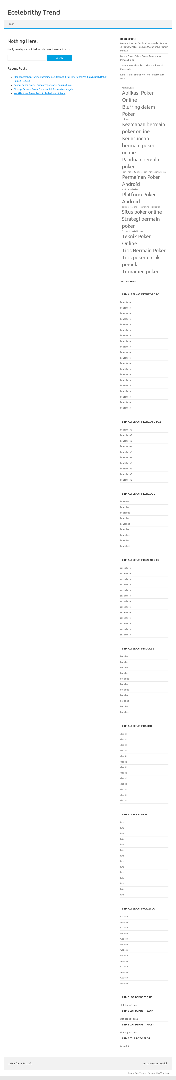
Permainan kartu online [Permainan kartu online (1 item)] (132, 172)
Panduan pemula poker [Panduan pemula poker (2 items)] (140, 163)
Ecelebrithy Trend (34, 12)
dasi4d (123, 734)
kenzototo (125, 302)
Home (11, 24)
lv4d (122, 822)
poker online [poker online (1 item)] (144, 207)
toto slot (124, 1046)
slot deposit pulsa (129, 1032)
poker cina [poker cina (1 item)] (132, 207)
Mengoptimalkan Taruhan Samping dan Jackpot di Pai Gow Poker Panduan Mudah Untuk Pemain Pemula (144, 47)
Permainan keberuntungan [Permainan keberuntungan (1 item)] (154, 172)
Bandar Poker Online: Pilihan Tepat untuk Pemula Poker (43, 85)
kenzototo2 (126, 429)
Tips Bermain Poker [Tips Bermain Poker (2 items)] (144, 250)
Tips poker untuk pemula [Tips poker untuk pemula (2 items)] (141, 261)
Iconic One (133, 1073)
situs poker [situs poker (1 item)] (155, 207)
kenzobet (125, 501)
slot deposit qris (128, 1005)
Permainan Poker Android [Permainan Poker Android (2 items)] (141, 180)
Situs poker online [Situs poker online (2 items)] (142, 212)
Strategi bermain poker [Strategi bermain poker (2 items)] (141, 222)
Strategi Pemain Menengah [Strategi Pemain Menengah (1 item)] (134, 231)
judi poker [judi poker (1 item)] (126, 119)
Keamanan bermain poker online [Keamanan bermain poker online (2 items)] (143, 128)
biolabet (124, 656)
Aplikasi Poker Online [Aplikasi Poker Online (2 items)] (138, 96)
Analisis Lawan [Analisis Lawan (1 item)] (128, 88)
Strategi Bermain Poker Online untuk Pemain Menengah (43, 89)
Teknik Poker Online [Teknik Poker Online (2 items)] (136, 240)
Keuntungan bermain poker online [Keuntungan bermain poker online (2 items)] (138, 145)
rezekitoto (125, 568)
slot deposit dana (129, 1019)
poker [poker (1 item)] (124, 207)
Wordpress (166, 1073)
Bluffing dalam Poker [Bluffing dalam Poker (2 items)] (138, 110)
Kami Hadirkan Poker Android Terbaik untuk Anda (39, 93)
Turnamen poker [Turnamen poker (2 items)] (140, 271)
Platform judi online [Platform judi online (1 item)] (130, 189)
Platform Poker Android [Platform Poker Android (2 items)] (139, 198)
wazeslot (124, 916)
